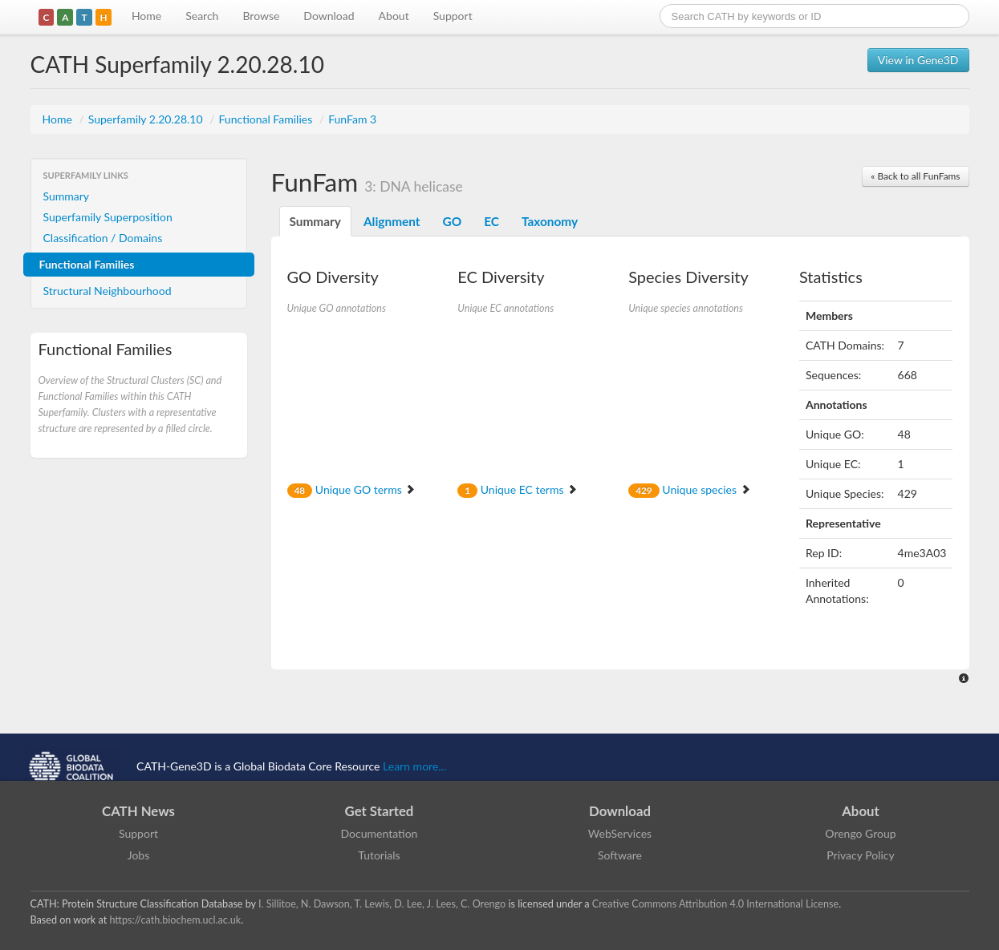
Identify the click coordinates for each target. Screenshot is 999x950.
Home (146, 15)
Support (453, 15)
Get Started (379, 810)
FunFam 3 (352, 119)
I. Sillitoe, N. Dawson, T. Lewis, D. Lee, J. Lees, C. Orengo (382, 904)
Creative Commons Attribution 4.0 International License (715, 904)
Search (201, 15)
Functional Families (266, 119)
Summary (66, 196)
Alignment (391, 221)
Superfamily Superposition (108, 217)
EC (491, 221)
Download (328, 15)
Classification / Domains (103, 238)
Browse (260, 15)
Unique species (689, 489)
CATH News (138, 810)
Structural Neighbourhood (107, 290)
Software (620, 855)
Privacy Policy (860, 855)
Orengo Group (860, 833)
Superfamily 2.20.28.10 (146, 119)
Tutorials (379, 855)
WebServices (620, 833)
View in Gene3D (918, 60)
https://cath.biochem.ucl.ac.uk (175, 920)
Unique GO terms (351, 489)
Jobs (139, 855)
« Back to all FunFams (915, 176)
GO (452, 221)
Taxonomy (550, 221)
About (394, 15)
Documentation (379, 833)
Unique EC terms (517, 489)
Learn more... (414, 766)
